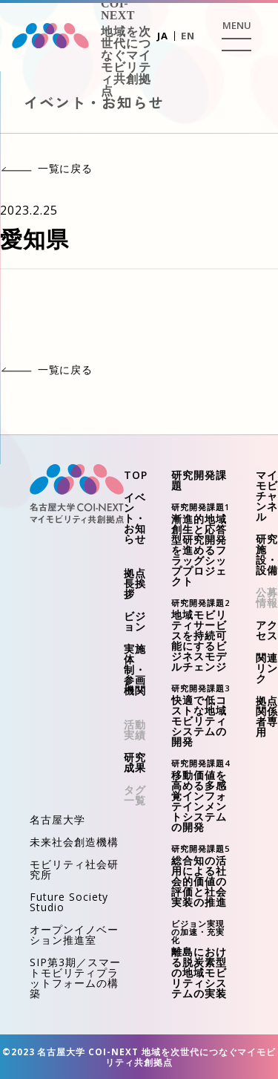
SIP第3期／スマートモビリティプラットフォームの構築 (75, 977)
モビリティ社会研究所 (74, 869)
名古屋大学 (57, 819)
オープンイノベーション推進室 (74, 934)
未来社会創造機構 (74, 842)
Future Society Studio (69, 902)
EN (188, 35)
